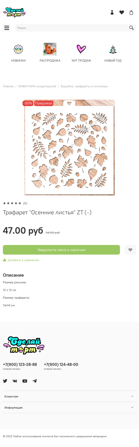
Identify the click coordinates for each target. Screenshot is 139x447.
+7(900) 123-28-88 (20, 364)
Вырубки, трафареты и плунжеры (84, 86)
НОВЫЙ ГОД (114, 60)
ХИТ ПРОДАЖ (82, 60)
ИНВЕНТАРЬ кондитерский (37, 86)
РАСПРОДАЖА (50, 60)
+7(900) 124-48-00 (61, 364)
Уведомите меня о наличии (61, 249)
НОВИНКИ (19, 60)
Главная (8, 86)
